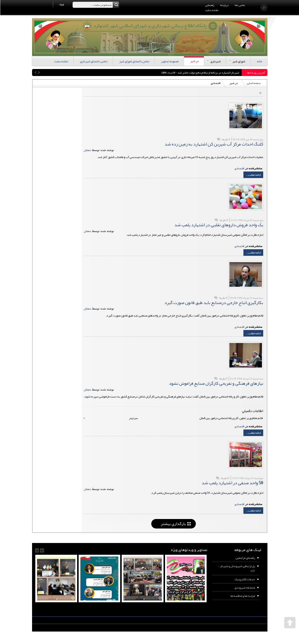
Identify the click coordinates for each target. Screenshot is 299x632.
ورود (61, 4)
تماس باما (239, 5)
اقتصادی (239, 168)
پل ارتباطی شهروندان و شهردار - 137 (236, 568)
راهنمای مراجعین (245, 558)
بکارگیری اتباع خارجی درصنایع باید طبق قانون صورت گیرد (213, 302)
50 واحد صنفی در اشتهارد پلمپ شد (232, 482)
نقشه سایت (211, 10)
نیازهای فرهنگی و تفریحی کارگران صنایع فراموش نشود (216, 383)
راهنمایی (209, 5)
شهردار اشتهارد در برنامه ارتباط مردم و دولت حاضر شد (208, 73)
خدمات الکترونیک (244, 579)
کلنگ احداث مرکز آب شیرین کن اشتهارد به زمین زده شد (213, 144)
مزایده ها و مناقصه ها (242, 596)
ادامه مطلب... (253, 175)
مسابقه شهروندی (244, 587)
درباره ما (224, 5)
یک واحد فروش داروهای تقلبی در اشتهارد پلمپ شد (218, 224)
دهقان (87, 150)
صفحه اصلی (253, 83)
